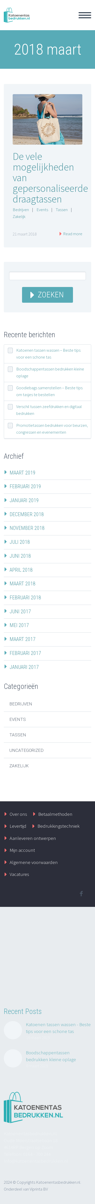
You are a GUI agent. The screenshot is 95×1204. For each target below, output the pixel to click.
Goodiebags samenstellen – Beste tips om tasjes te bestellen (49, 391)
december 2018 (27, 514)
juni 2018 (20, 556)
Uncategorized (26, 750)
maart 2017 (22, 639)
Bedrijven (21, 209)
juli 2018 (20, 542)
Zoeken (51, 294)
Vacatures (19, 874)
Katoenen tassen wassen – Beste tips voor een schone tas (48, 353)
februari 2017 (25, 653)
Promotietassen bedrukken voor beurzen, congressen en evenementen (52, 428)
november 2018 (27, 528)
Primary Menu (85, 15)
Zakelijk (19, 216)
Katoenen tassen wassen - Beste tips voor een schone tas (58, 1027)
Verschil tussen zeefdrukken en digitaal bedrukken (49, 410)
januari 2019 (24, 500)
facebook (81, 893)
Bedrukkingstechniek (58, 826)
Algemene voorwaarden (34, 862)
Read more (72, 233)
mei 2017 (19, 625)
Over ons (18, 814)
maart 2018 (22, 584)
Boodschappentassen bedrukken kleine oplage (50, 372)
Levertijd (18, 826)
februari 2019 (25, 486)
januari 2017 (24, 667)
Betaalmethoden (55, 814)
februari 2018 (25, 598)
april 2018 (21, 570)
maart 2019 (22, 473)
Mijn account (22, 850)
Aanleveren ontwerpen (33, 838)
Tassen (62, 209)
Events (42, 209)
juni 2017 (20, 611)
